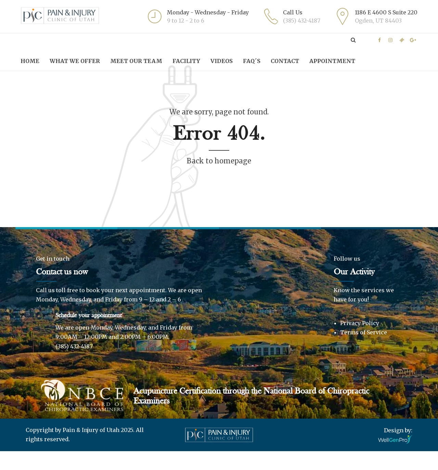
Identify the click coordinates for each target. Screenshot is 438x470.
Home (30, 61)
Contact (285, 61)
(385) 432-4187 (74, 365)
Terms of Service (363, 351)
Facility (186, 61)
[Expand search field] (353, 40)
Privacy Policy (359, 341)
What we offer (75, 61)
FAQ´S (251, 61)
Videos (221, 61)
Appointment (332, 61)
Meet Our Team (136, 61)
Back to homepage (219, 179)
